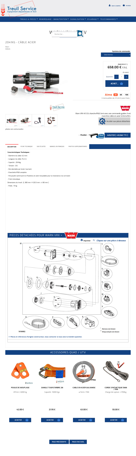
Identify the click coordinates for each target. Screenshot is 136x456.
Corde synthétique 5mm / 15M (116, 388)
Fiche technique (27, 146)
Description (11, 147)
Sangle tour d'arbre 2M (52, 388)
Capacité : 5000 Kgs (52, 392)
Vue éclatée (41, 146)
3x (116, 95)
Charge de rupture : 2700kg (115, 392)
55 (115, 409)
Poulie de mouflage (20, 388)
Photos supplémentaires (78, 146)
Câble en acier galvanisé (84, 388)
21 (52, 409)
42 (20, 409)
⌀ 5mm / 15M (84, 392)
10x (126, 95)
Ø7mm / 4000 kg (20, 392)
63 (84, 409)
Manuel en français (57, 146)
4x (121, 95)
